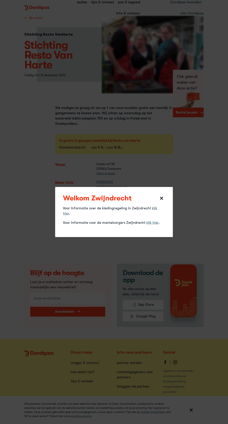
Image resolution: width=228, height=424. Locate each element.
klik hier (152, 223)
